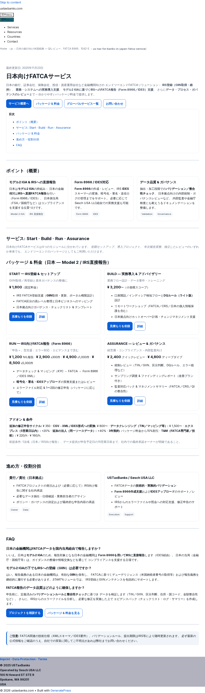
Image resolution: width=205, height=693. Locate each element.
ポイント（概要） (27, 122)
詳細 (42, 316)
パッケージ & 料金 (48, 103)
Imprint (5, 659)
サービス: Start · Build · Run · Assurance (43, 127)
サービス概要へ (19, 103)
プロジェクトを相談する (24, 613)
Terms (42, 659)
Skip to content (10, 2)
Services (13, 27)
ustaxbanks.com (11, 8)
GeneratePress (61, 690)
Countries (13, 36)
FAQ (19, 145)
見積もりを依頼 (22, 316)
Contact (12, 41)
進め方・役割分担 (27, 139)
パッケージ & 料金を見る (64, 613)
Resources (14, 32)
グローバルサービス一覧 (83, 103)
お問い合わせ (114, 103)
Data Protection (24, 659)
